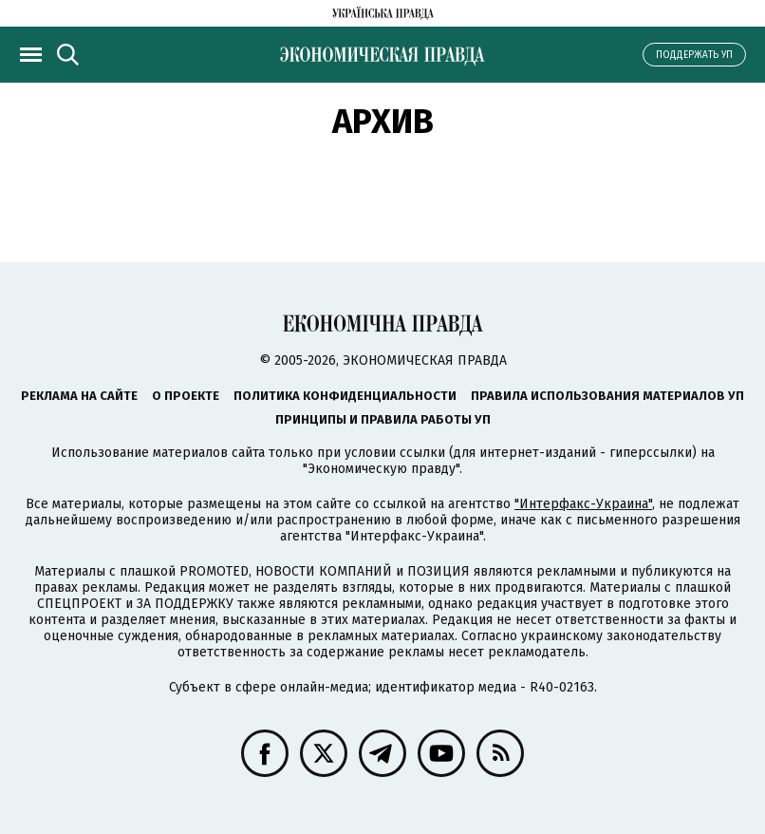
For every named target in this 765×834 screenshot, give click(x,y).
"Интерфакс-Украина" (583, 504)
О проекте (185, 396)
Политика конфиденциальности (345, 396)
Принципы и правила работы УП (383, 419)
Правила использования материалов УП (607, 396)
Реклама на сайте (79, 396)
